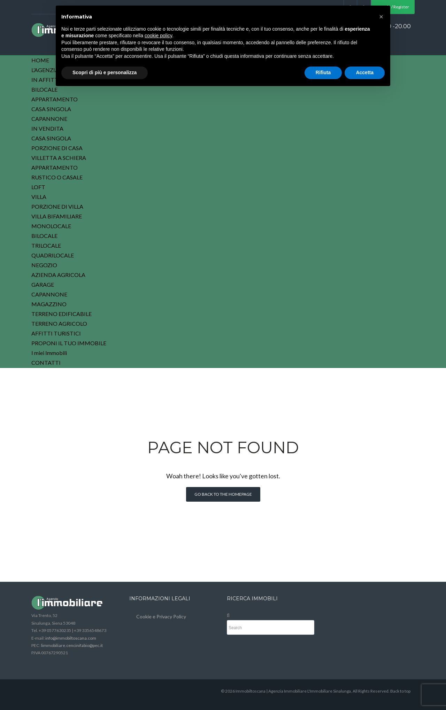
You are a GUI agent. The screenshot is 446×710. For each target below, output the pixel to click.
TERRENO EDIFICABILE (61, 313)
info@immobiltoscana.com (70, 638)
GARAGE (42, 284)
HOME (40, 60)
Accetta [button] (365, 72)
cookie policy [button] (158, 35)
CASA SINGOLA (51, 109)
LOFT (38, 187)
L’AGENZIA (45, 70)
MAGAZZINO (49, 304)
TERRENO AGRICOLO (59, 323)
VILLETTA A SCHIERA (58, 157)
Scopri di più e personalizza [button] (104, 72)
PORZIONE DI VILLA (57, 206)
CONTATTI (46, 362)
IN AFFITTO (46, 79)
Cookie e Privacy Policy (161, 616)
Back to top (400, 691)
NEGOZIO (44, 265)
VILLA (38, 196)
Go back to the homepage (223, 494)
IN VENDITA (47, 128)
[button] (381, 16)
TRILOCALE (46, 245)
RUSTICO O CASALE (57, 177)
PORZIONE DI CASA (57, 148)
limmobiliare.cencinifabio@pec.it (72, 645)
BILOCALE (44, 89)
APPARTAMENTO (54, 99)
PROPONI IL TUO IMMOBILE (68, 343)
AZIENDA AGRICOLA (58, 274)
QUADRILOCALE (52, 255)
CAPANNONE (49, 118)
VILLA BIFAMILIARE (56, 216)
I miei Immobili (49, 352)
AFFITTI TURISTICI (56, 333)
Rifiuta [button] (323, 72)
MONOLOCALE (51, 226)
